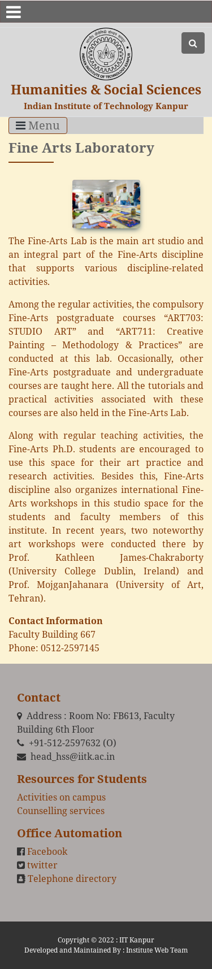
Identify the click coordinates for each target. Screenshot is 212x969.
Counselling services (61, 810)
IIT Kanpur (136, 940)
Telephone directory (72, 878)
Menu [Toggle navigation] (38, 125)
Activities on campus (61, 797)
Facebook (47, 851)
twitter (42, 865)
